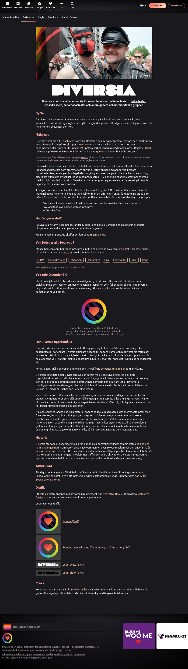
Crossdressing (56, 260)
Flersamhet (93, 260)
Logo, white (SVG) (73, 564)
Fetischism (75, 260)
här (37, 454)
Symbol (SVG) (71, 521)
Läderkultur (119, 260)
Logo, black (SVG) (73, 572)
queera (103, 105)
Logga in (157, 5)
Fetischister (138, 101)
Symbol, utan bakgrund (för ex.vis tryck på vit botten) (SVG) (97, 547)
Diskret (24, 657)
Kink (106, 260)
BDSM (147, 148)
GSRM (84, 157)
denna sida (98, 234)
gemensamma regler (113, 368)
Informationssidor (10, 17)
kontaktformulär (77, 589)
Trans (145, 260)
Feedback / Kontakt (63, 654)
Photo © (146, 76)
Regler (41, 17)
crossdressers (53, 105)
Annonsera (79, 654)
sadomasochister (74, 105)
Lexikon (67, 252)
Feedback (53, 17)
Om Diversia (28, 19)
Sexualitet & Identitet (129, 249)
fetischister (67, 141)
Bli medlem (176, 5)
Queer (134, 260)
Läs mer (68, 650)
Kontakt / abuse (69, 17)
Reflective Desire (113, 494)
